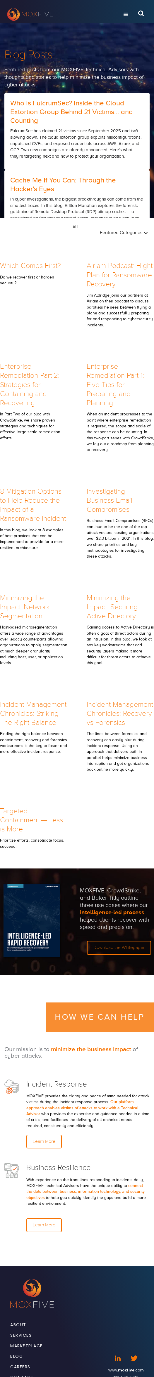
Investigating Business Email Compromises (109, 500)
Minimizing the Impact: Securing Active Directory (112, 607)
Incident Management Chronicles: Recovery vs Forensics (120, 713)
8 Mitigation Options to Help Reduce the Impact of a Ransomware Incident (33, 505)
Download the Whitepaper (119, 947)
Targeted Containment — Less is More (31, 820)
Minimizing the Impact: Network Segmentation (25, 607)
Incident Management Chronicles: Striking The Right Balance (33, 713)
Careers (20, 1367)
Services (21, 1335)
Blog (16, 1356)
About (18, 1325)
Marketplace (26, 1346)
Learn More (44, 1141)
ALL (76, 226)
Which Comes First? (30, 265)
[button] (126, 14)
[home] (59, 14)
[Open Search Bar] (141, 14)
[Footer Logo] (32, 1293)
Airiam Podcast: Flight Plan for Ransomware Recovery (120, 274)
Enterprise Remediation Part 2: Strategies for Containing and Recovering (29, 384)
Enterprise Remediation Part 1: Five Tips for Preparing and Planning (115, 384)
